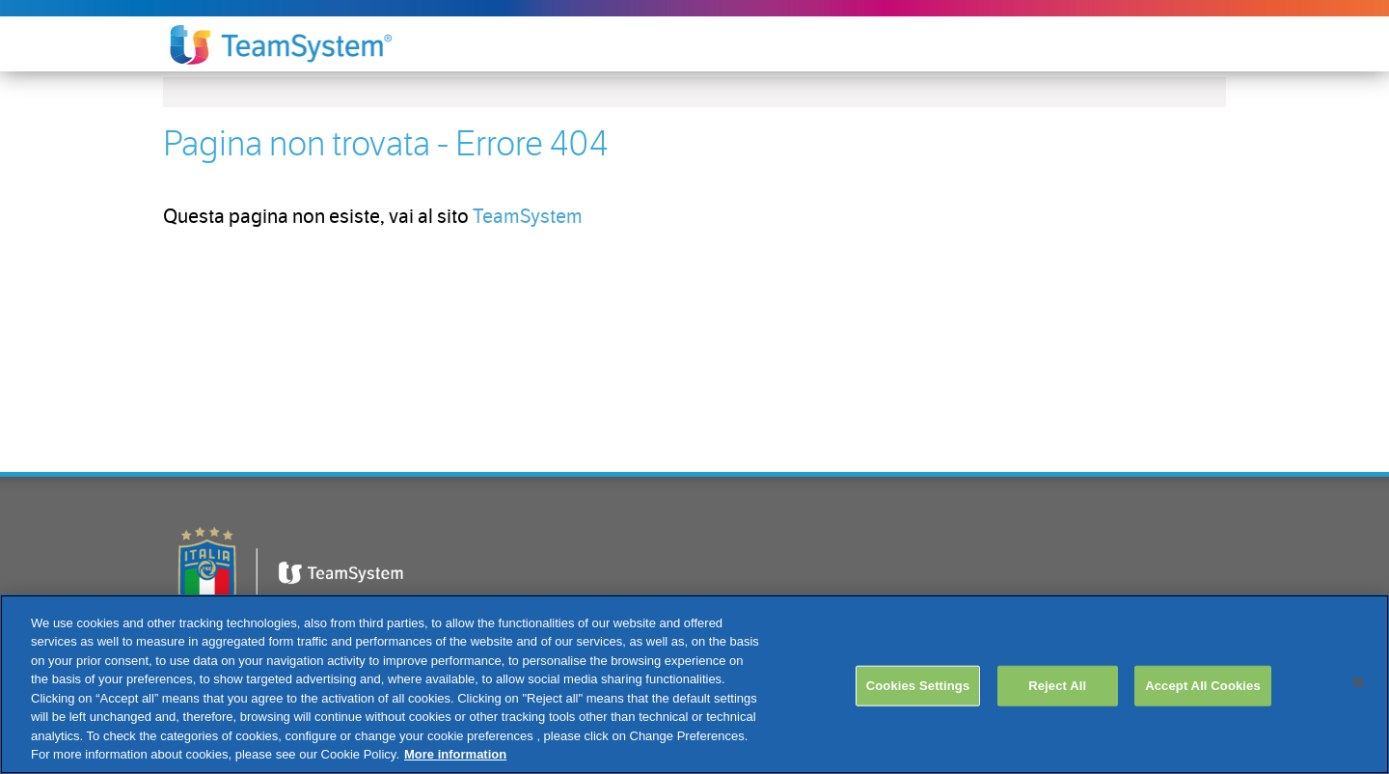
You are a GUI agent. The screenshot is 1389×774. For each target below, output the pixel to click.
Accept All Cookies (1203, 685)
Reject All (1057, 685)
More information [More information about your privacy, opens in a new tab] (455, 754)
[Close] (1358, 682)
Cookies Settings (918, 685)
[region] (694, 684)
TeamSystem (528, 217)
